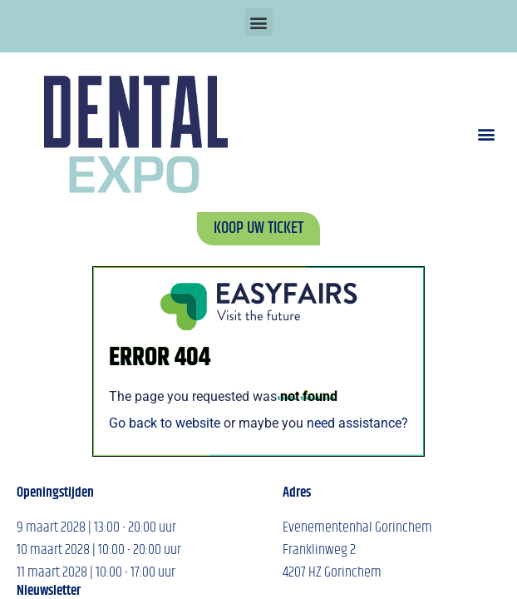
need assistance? (357, 423)
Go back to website (164, 423)
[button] (259, 22)
